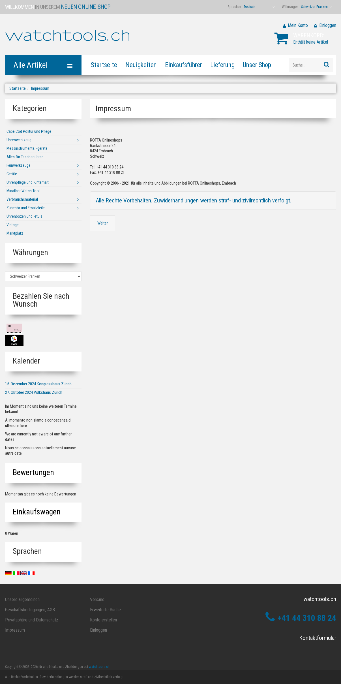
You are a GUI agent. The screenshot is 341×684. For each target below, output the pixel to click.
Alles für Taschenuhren (25, 157)
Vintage (13, 225)
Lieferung (222, 65)
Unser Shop (257, 65)
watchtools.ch (99, 666)
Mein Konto (298, 25)
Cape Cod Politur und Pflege (29, 131)
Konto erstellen (103, 620)
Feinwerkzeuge (19, 165)
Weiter (102, 223)
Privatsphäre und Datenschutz (31, 620)
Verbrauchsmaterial (22, 199)
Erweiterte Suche (105, 609)
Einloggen (327, 25)
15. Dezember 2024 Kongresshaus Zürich (38, 383)
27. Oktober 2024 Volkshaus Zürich (33, 392)
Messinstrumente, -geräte (27, 148)
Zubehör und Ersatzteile (26, 208)
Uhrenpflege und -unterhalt (28, 182)
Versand (97, 599)
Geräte (12, 174)
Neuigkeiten (141, 65)
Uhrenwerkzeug (19, 140)
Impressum (40, 88)
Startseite (104, 65)
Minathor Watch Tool (23, 191)
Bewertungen (33, 472)
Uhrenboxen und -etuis (24, 216)
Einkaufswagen (37, 511)
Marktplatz (15, 233)
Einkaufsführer (183, 65)
